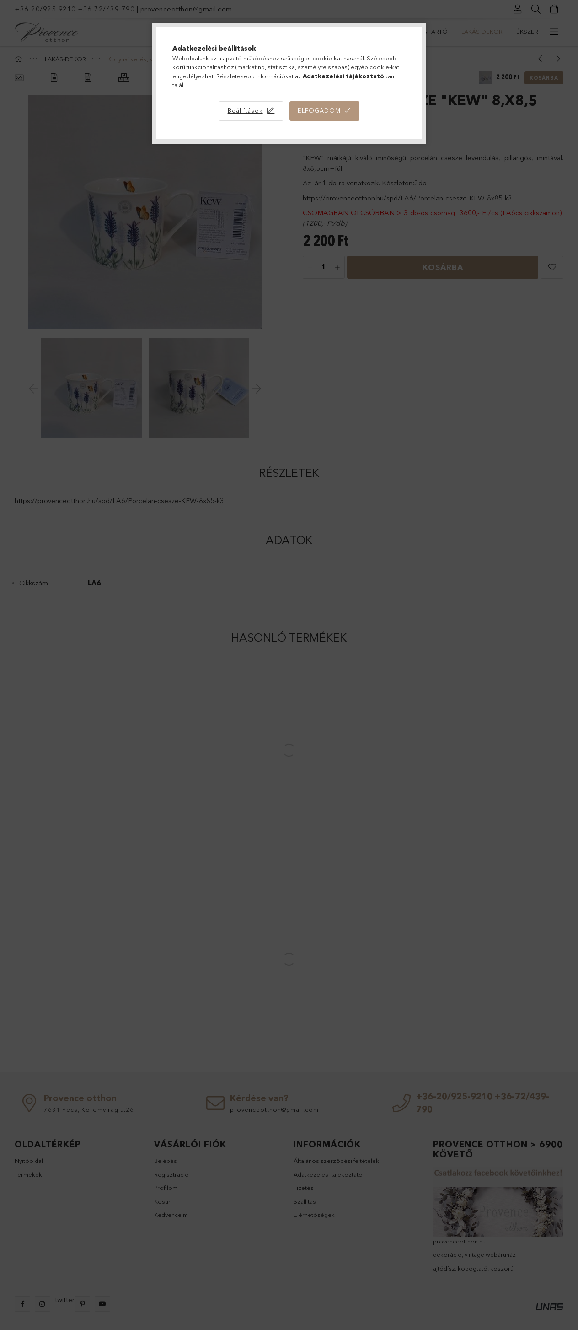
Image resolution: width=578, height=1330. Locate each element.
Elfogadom (319, 110)
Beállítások (245, 110)
